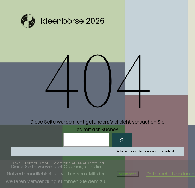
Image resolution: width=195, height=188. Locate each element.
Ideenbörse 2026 (72, 21)
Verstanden (128, 174)
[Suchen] (122, 140)
